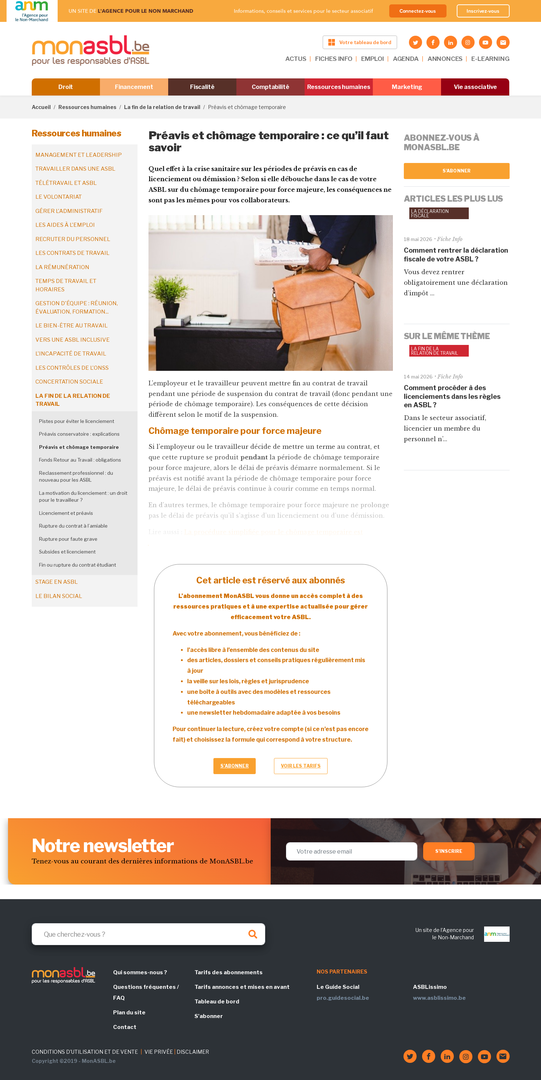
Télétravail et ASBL (66, 183)
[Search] (148, 934)
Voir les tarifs (301, 766)
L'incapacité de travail (70, 353)
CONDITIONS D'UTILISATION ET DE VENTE (85, 1052)
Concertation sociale (69, 381)
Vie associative (475, 86)
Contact (124, 1027)
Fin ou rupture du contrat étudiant (77, 565)
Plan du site (129, 1012)
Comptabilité (270, 86)
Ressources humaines (338, 86)
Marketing (407, 86)
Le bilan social (58, 596)
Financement (134, 86)
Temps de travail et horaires (65, 285)
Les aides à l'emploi (65, 225)
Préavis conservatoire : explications (79, 434)
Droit (65, 86)
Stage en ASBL (56, 582)
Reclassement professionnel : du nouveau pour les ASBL (76, 476)
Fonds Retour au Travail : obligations (80, 460)
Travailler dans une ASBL (75, 169)
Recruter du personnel (72, 239)
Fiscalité (202, 86)
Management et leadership (78, 155)
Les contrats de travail (72, 253)
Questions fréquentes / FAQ (146, 992)
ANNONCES (445, 58)
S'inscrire (449, 851)
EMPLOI (372, 58)
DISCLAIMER (193, 1052)
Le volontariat (58, 197)
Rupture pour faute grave (68, 539)
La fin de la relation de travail (162, 107)
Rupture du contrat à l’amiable (73, 526)
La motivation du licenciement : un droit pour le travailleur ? (83, 496)
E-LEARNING (490, 58)
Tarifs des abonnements (228, 972)
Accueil (41, 107)
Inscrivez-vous (483, 11)
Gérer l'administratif (69, 211)
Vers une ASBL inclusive (72, 340)
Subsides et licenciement (67, 552)
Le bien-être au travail (71, 325)
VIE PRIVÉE (158, 1052)
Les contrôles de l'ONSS (72, 368)
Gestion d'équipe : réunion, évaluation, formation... (76, 307)
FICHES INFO (333, 58)
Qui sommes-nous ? (140, 972)
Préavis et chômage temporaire (79, 447)
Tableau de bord (216, 1001)
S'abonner (457, 171)
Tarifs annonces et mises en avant (242, 987)
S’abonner (234, 766)
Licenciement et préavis (66, 513)
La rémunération (62, 267)
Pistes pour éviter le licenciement (76, 421)
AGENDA (406, 58)
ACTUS (295, 58)
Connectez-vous (417, 11)
